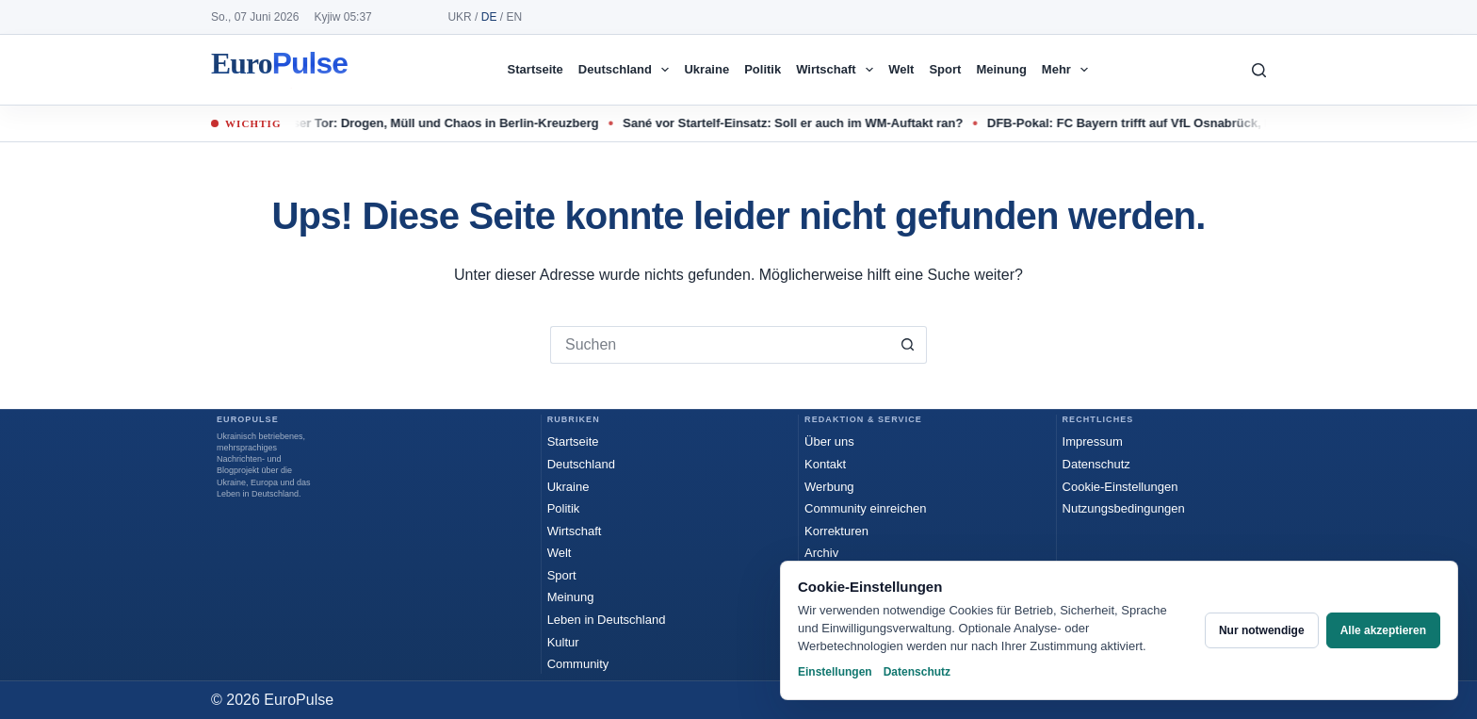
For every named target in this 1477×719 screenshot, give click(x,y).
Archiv (821, 553)
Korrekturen (836, 531)
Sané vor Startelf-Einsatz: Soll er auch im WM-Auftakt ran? (804, 123)
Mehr (1069, 69)
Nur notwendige (1262, 630)
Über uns (829, 441)
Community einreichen (865, 508)
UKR (459, 17)
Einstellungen (835, 671)
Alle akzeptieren (1383, 630)
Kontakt (825, 464)
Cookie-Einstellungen (1120, 487)
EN (514, 17)
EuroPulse (279, 69)
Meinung (1001, 69)
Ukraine (706, 69)
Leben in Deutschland (606, 620)
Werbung (829, 487)
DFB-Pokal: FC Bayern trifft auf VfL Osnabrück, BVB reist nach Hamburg (1209, 123)
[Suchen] (1259, 70)
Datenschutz (1096, 464)
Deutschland (627, 69)
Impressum (1093, 441)
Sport (945, 69)
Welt (901, 69)
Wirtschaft (838, 69)
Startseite (535, 69)
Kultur (563, 642)
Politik (762, 69)
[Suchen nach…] (719, 345)
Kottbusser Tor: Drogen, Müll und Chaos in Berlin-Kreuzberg (434, 123)
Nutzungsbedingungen (1124, 508)
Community (578, 664)
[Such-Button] (908, 345)
